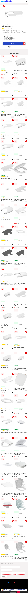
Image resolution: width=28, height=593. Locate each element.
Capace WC (4, 576)
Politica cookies (23, 586)
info (12, 74)
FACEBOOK (10, 582)
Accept (18, 592)
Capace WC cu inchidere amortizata (8, 573)
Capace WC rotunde (20, 573)
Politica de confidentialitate (14, 586)
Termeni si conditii (5, 586)
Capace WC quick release (14, 567)
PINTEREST (16, 582)
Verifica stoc (18, 43)
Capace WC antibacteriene (7, 570)
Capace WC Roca (5, 567)
